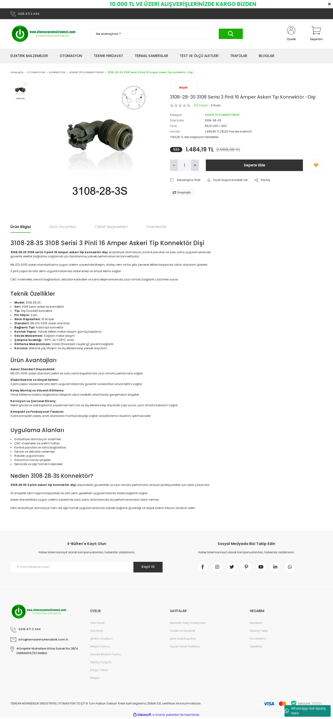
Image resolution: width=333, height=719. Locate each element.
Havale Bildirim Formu (105, 655)
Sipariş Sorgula (101, 663)
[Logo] (43, 34)
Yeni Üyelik (97, 624)
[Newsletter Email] (86, 567)
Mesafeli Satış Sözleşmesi (188, 624)
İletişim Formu (100, 647)
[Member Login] (291, 34)
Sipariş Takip (259, 632)
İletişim (95, 679)
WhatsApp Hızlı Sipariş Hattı (305, 711)
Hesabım (256, 624)
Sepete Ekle (254, 165)
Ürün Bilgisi (20, 227)
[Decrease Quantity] (174, 165)
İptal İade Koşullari (183, 639)
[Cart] (316, 34)
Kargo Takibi (99, 671)
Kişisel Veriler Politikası (185, 647)
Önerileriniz (156, 227)
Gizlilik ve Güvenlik (182, 632)
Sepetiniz (256, 647)
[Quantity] (184, 165)
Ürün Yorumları (62, 227)
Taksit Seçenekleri (111, 227)
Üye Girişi (96, 632)
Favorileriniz (258, 639)
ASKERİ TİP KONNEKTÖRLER (222, 115)
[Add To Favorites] (316, 165)
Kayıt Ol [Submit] (147, 567)
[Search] (166, 34)
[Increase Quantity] (195, 165)
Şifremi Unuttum (101, 639)
